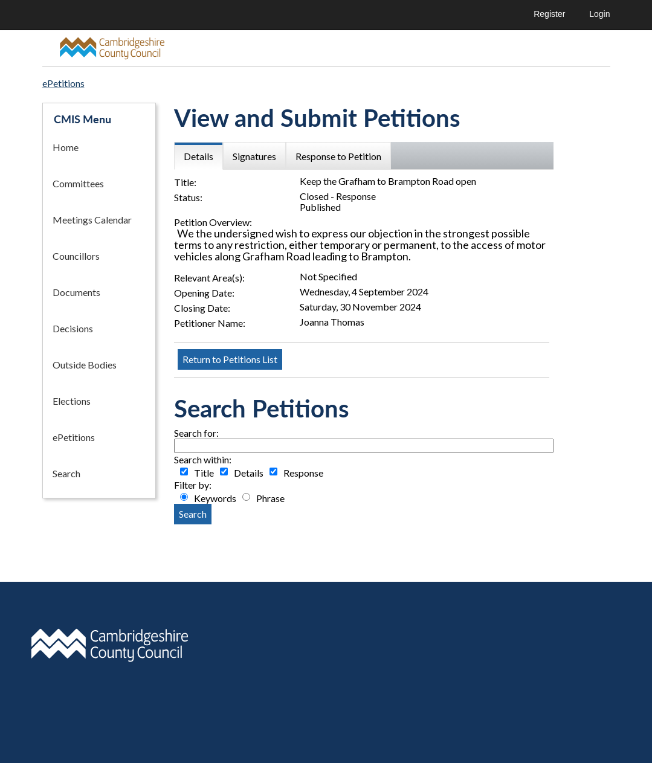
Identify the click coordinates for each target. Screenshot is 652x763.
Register (549, 14)
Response (303, 473)
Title (204, 473)
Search (66, 473)
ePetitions (74, 437)
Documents (76, 292)
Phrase (270, 498)
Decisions (73, 328)
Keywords (215, 498)
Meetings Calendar (92, 219)
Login (599, 14)
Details (248, 473)
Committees (78, 183)
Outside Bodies (85, 364)
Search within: (202, 459)
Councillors (76, 256)
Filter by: (192, 485)
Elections (72, 401)
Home (66, 147)
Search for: (196, 433)
